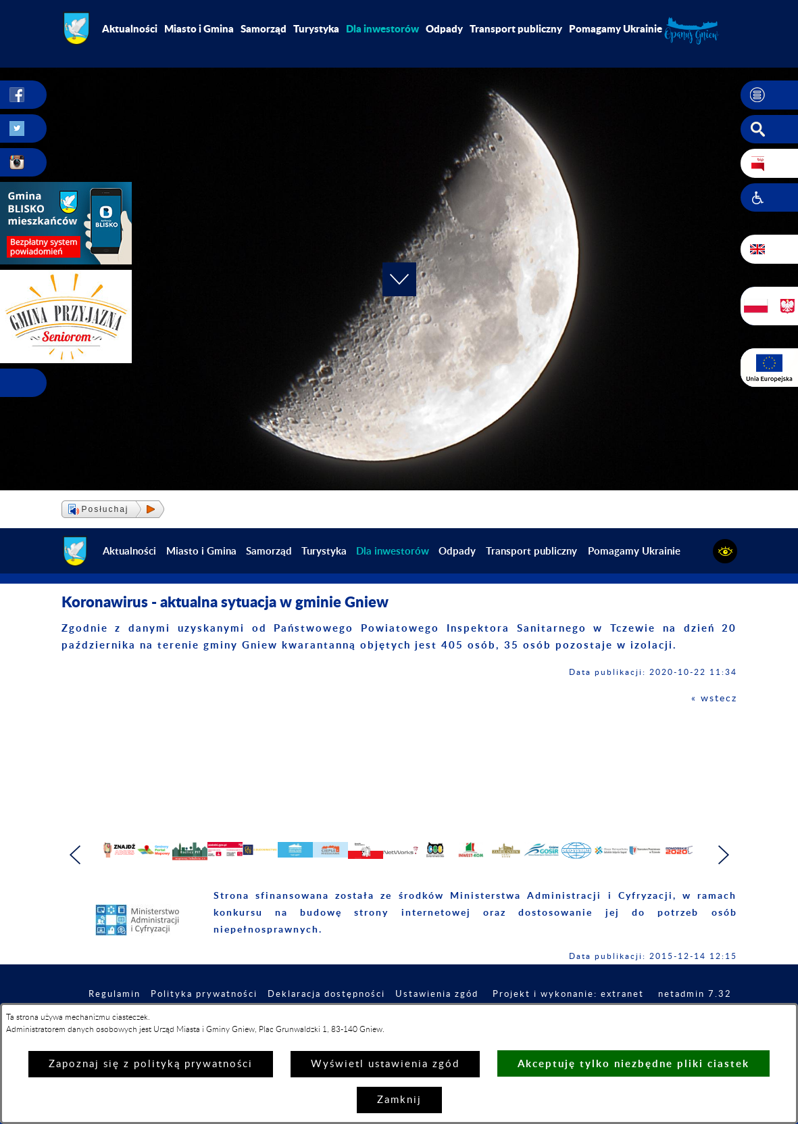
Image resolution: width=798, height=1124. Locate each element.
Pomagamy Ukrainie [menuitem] (615, 28)
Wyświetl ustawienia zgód (385, 1064)
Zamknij (399, 1100)
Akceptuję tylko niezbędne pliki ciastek (633, 1063)
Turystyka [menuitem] (316, 28)
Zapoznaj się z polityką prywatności (151, 1064)
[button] (769, 95)
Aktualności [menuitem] (129, 28)
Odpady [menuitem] (444, 28)
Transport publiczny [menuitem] (516, 28)
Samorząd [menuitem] (263, 28)
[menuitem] (382, 28)
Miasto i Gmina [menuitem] (199, 28)
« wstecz (713, 698)
